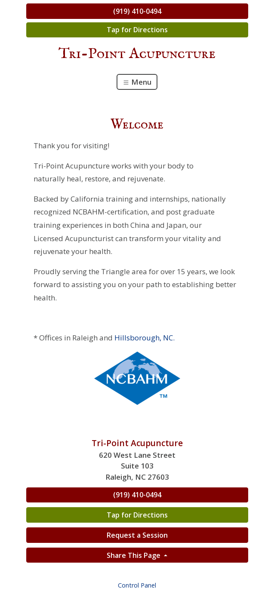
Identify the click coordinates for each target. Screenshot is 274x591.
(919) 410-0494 (137, 11)
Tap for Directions (137, 29)
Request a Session (137, 535)
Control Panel (137, 585)
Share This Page (134, 555)
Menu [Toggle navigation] (137, 82)
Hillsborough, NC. (144, 338)
